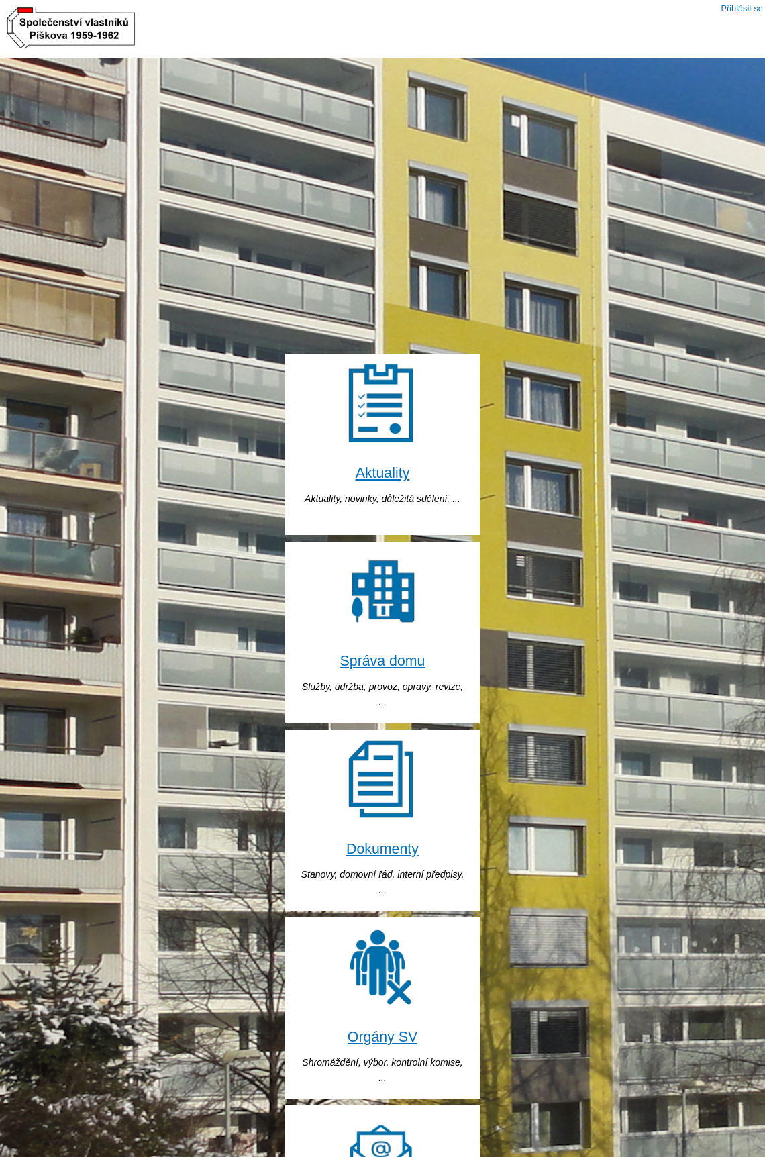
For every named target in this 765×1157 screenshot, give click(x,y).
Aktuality (383, 473)
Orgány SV (382, 1037)
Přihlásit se (742, 8)
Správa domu (382, 661)
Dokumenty (382, 849)
